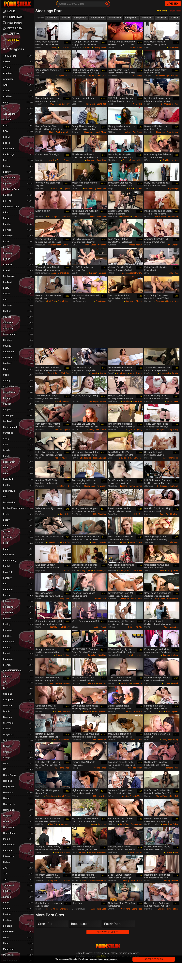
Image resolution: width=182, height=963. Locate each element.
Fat (18, 583)
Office (58, 655)
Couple (18, 409)
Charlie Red (173, 458)
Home (11, 11)
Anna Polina (172, 824)
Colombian (18, 386)
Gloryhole (18, 723)
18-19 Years (18, 56)
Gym (18, 763)
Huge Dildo (18, 833)
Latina (18, 908)
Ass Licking (18, 114)
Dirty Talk (138, 458)
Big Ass (18, 183)
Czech (18, 450)
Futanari (18, 676)
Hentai (18, 798)
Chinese (18, 340)
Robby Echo (89, 486)
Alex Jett (174, 76)
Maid (18, 943)
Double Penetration (18, 508)
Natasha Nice (87, 880)
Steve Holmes (172, 909)
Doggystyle (18, 491)
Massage (164, 486)
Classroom (18, 351)
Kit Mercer (101, 486)
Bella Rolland (53, 373)
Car (18, 299)
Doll (18, 496)
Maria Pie (65, 542)
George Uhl (124, 599)
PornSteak (108, 946)
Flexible (18, 636)
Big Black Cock (18, 189)
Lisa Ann (102, 739)
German (162, 17)
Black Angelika (171, 711)
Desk (18, 467)
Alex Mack (64, 824)
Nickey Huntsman (98, 401)
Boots (18, 241)
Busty (18, 288)
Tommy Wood (99, 47)
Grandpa (18, 746)
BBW (18, 131)
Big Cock (18, 195)
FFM (18, 543)
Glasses (18, 717)
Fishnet (18, 618)
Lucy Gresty (173, 429)
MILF (176, 401)
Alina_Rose (137, 216)
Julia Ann (91, 683)
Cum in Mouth (18, 427)
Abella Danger (99, 570)
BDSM (18, 137)
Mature (138, 104)
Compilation (18, 392)
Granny (54, 47)
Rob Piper (101, 683)
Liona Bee (173, 627)
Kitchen (18, 891)
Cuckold (18, 421)
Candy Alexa (100, 132)
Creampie (18, 415)
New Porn (162, 10)
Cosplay (18, 398)
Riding (94, 542)
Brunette (18, 264)
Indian (18, 839)
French (102, 627)
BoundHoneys (99, 711)
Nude (51, 132)
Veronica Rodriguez (97, 852)
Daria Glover (136, 599)
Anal (161, 514)
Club (18, 369)
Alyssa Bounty (135, 542)
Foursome (18, 659)
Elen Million (137, 655)
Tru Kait (88, 47)
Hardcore (18, 792)
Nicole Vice (64, 880)
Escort (66, 17)
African (18, 67)
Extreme (18, 537)
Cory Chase (100, 301)
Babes (18, 143)
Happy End (18, 786)
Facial (169, 401)
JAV (18, 868)
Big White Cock (18, 206)
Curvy (18, 438)
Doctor (18, 485)
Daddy (18, 456)
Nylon (92, 216)
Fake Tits (18, 572)
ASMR (18, 61)
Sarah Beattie (136, 711)
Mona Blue (137, 683)
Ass (67, 76)
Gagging (18, 694)
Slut (67, 599)
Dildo (18, 473)
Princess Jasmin (134, 245)
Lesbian (168, 852)
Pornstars (15, 17)
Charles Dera (85, 458)
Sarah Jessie (160, 216)
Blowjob (122, 458)
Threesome (173, 47)
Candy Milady (172, 570)
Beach (18, 166)
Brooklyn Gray (171, 514)
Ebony (18, 520)
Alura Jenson (172, 132)
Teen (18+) (54, 627)
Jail (18, 879)
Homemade (125, 216)
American (18, 79)
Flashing (18, 630)
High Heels (18, 804)
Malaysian (115, 17)
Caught (18, 317)
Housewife (18, 827)
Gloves (18, 728)
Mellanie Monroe (62, 683)
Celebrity (18, 322)
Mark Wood (173, 216)
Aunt (18, 125)
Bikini (18, 212)
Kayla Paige (173, 188)
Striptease (80, 17)
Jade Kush (124, 824)
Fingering (137, 429)
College (18, 380)
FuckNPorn (112, 924)
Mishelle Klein (63, 273)
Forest (18, 653)
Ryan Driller (64, 514)
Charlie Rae (64, 909)
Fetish (18, 595)
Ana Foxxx (137, 570)
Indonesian (18, 844)
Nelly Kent (137, 768)
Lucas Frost (100, 880)
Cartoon (18, 305)
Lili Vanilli (174, 486)
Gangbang (18, 699)
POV (52, 104)
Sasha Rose (136, 909)
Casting (65, 655)
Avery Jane (64, 852)
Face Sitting (18, 560)
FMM (18, 549)
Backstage (18, 154)
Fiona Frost (64, 47)
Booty (18, 247)
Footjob (18, 647)
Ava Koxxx (137, 132)
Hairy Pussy (18, 775)
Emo (18, 525)
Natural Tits (125, 683)
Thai (103, 768)
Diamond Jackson (170, 655)
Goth (18, 740)
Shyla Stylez (172, 542)
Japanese (64, 216)
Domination (18, 502)
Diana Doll (101, 104)
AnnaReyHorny (62, 104)
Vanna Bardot (135, 852)
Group (125, 160)
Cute (18, 444)
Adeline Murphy (62, 132)
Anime (18, 90)
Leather (18, 914)
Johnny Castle (124, 570)
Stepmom (88, 132)
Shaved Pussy (54, 245)
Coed (18, 375)
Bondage (18, 235)
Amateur (138, 188)
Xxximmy (101, 245)
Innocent (147, 17)
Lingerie (60, 76)
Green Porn (46, 924)
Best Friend (18, 177)
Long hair (18, 931)
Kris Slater (90, 104)
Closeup (18, 357)
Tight (129, 429)
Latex (18, 902)
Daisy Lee (101, 824)
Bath (18, 160)
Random (13, 34)
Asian (175, 17)
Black (93, 245)
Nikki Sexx (101, 216)
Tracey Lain (161, 429)
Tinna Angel (64, 768)
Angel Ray (101, 160)
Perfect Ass (98, 17)
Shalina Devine (62, 160)
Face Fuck (18, 554)
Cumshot (92, 655)
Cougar (18, 404)
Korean (18, 897)
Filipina (18, 601)
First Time (18, 612)
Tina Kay (138, 627)
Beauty (102, 373)
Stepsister (131, 17)
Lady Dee (101, 796)
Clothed (18, 363)
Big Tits (18, 201)
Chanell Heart (63, 301)
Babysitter (18, 148)
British (18, 259)
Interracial (18, 856)
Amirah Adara (135, 47)
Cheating (101, 514)
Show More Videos (107, 932)
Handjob (102, 188)
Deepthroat (18, 462)
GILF (103, 76)
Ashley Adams (135, 373)
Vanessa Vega (162, 76)
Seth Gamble (136, 824)
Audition (52, 17)
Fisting (18, 624)
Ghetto (18, 711)
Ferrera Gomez (135, 486)
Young (91, 76)
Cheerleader (18, 334)
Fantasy (18, 578)
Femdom (126, 401)
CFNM (18, 293)
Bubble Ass (18, 276)
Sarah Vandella (62, 401)
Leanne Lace (136, 880)
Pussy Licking (136, 160)
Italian (18, 862)
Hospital (18, 815)
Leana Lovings (99, 458)
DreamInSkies (63, 796)
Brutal (18, 270)
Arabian (18, 96)
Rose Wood (137, 76)
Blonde (139, 301)
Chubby (18, 346)
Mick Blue (51, 301)
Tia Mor (174, 373)
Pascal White (52, 909)
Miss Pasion (63, 739)
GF (18, 682)
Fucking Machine (18, 670)
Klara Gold (101, 909)
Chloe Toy (65, 627)
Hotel (18, 821)
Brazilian (18, 253)
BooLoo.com (80, 924)
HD (132, 104)
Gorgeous (18, 734)
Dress (18, 514)
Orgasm (87, 711)
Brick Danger (122, 373)
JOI (18, 873)
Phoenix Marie (135, 796)
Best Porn (14, 28)
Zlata (103, 429)
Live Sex (172, 3)
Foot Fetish (18, 641)
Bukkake (18, 282)
